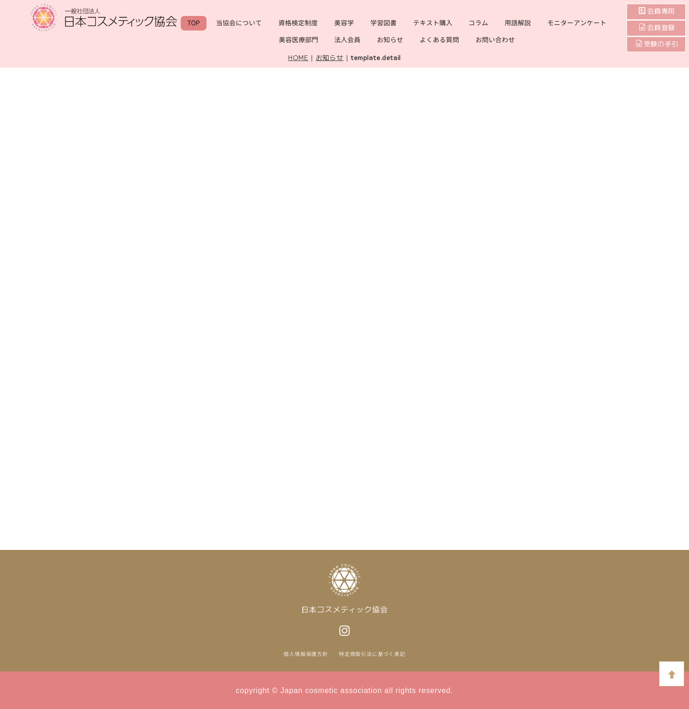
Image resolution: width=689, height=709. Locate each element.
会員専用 (660, 11)
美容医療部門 (298, 39)
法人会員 (347, 39)
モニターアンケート (576, 22)
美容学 (344, 22)
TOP (193, 22)
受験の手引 (657, 44)
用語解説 (518, 22)
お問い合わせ (495, 39)
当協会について (239, 22)
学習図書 (383, 22)
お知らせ (390, 39)
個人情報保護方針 (305, 654)
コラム (478, 22)
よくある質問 (439, 39)
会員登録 (660, 27)
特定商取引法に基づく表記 (372, 654)
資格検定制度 (298, 22)
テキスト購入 (432, 22)
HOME (298, 57)
